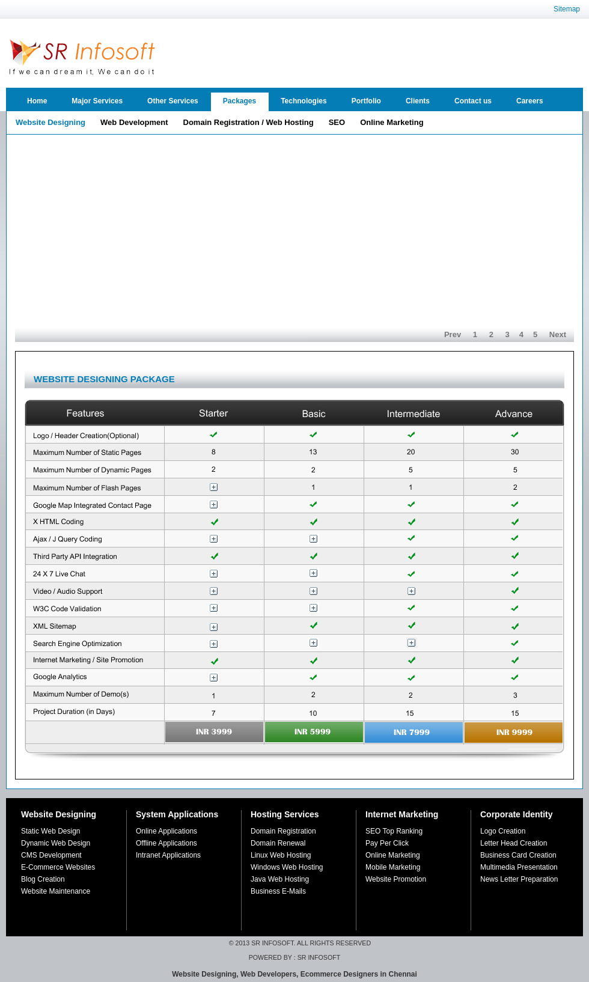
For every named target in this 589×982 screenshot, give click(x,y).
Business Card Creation (518, 855)
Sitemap (567, 9)
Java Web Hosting (280, 879)
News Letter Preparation (519, 879)
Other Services (172, 101)
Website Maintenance (55, 891)
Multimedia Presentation (519, 867)
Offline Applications (166, 843)
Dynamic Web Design (55, 843)
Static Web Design (51, 831)
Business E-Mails (278, 891)
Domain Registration (283, 831)
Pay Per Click (387, 843)
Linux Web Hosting (281, 855)
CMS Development (51, 855)
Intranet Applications (168, 855)
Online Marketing (392, 855)
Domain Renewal (278, 843)
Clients (418, 101)
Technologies (303, 101)
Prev (452, 334)
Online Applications (166, 831)
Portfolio (366, 101)
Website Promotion (395, 879)
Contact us (473, 101)
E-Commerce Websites (58, 867)
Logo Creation (502, 831)
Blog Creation (43, 879)
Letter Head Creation (513, 843)
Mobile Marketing (392, 867)
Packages (239, 101)
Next (557, 334)
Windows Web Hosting (287, 867)
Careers (529, 101)
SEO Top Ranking (394, 831)
